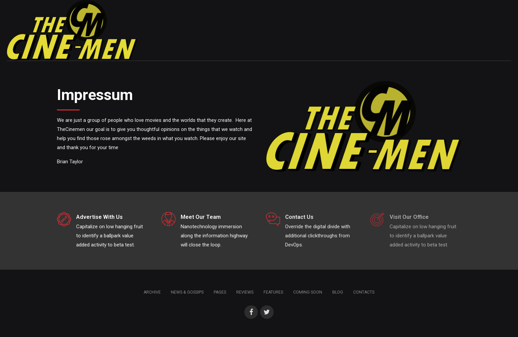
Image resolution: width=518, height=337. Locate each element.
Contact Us (299, 217)
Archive (152, 292)
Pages (220, 292)
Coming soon (307, 292)
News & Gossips (187, 292)
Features (273, 292)
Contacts (363, 292)
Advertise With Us (99, 217)
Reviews (244, 292)
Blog (337, 292)
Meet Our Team (201, 217)
